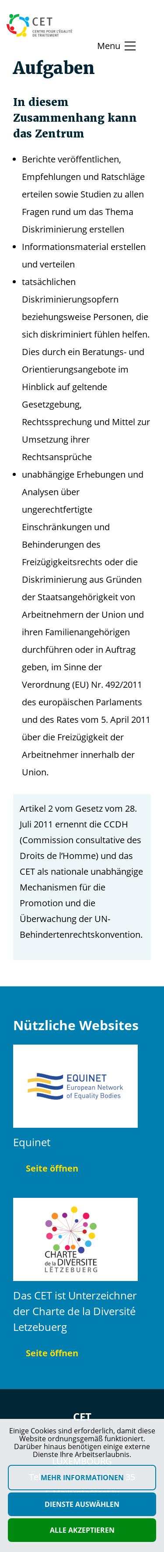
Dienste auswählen (82, 1504)
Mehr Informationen (82, 1477)
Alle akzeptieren (82, 1530)
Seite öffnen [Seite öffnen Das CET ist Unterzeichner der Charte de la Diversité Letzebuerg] (45, 1353)
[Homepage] (39, 25)
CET (82, 1416)
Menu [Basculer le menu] (108, 46)
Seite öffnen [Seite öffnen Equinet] (45, 1168)
